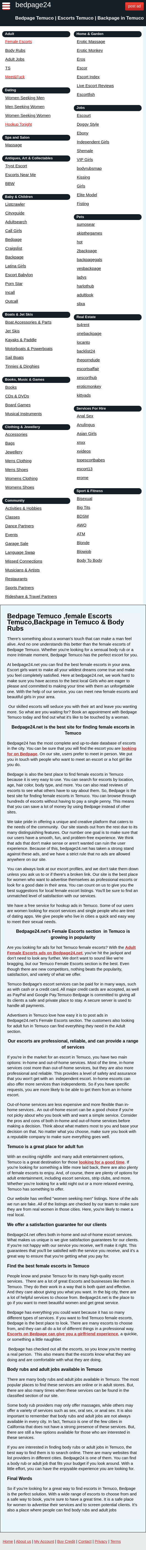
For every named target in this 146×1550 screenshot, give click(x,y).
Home (8, 1541)
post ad (134, 6)
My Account (44, 1541)
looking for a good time (102, 1162)
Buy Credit (66, 1541)
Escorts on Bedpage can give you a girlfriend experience (62, 1333)
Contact (84, 1541)
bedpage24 (33, 5)
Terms (115, 1541)
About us (23, 1541)
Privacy (101, 1541)
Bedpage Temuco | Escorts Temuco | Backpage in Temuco (79, 18)
